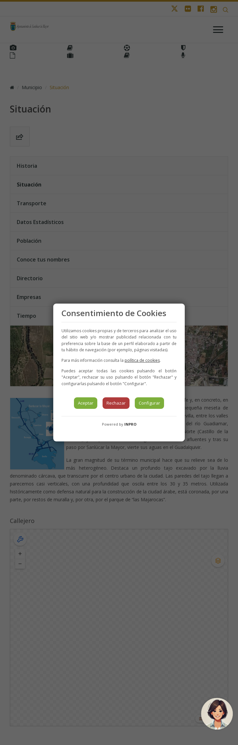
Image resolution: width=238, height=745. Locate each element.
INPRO (130, 424)
